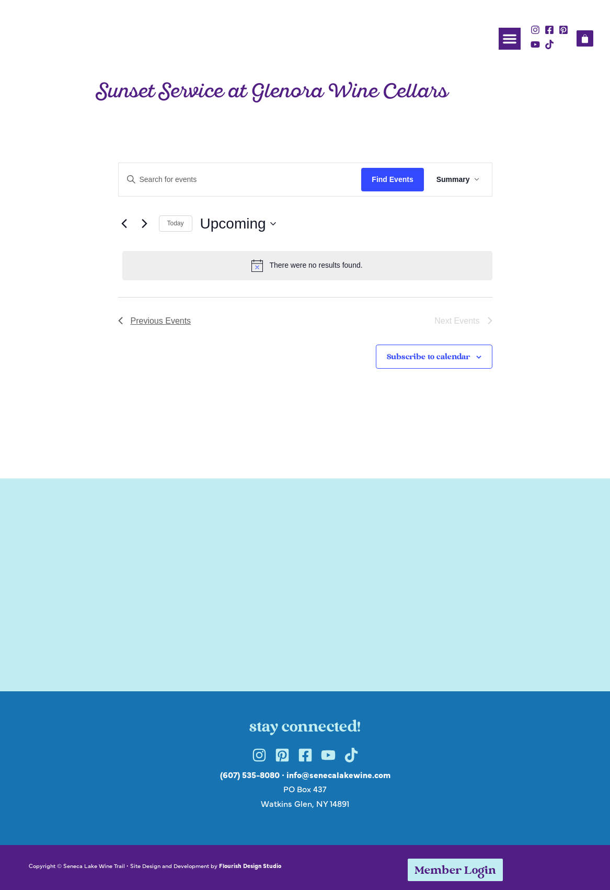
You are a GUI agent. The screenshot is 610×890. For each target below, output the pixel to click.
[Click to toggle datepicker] (238, 223)
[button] (510, 39)
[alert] (307, 265)
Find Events (392, 179)
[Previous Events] (124, 224)
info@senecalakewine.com (338, 774)
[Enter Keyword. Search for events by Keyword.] (240, 179)
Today (175, 223)
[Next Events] (145, 224)
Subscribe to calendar (428, 357)
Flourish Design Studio (250, 865)
